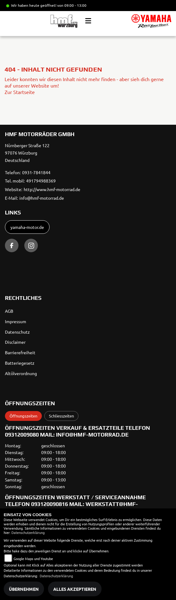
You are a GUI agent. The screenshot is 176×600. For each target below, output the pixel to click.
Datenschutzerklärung (28, 532)
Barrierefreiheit (20, 352)
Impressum (15, 321)
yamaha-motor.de (27, 227)
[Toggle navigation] (88, 21)
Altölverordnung (21, 373)
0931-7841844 (36, 172)
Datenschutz (17, 332)
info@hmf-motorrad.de (41, 198)
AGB (9, 311)
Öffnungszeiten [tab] (23, 415)
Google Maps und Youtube (33, 558)
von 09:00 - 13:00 (71, 5)
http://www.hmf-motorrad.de (52, 189)
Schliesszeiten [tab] (61, 415)
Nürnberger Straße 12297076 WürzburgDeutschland (27, 153)
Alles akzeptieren (74, 589)
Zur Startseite (20, 92)
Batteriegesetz (19, 363)
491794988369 (41, 180)
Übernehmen (24, 589)
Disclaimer (15, 342)
